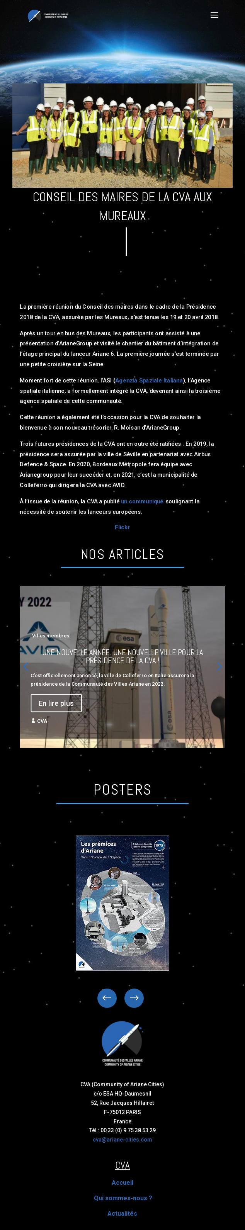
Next (128, 998)
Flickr (122, 527)
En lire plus (56, 702)
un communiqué (142, 501)
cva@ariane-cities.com (122, 1140)
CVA (42, 721)
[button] (219, 667)
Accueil (122, 1182)
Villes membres (51, 636)
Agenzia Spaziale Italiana (149, 380)
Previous (113, 998)
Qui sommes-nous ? (123, 1198)
